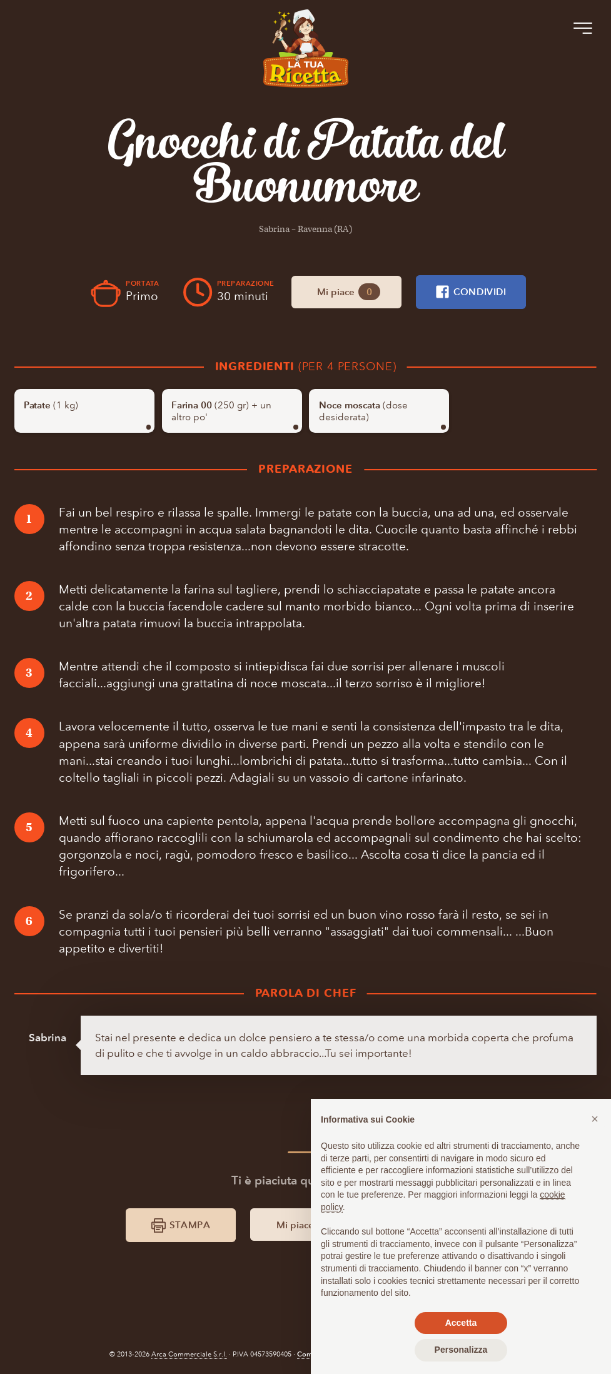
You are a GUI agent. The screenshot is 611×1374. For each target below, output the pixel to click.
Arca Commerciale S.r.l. (189, 1354)
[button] (595, 1119)
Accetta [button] (461, 1323)
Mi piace (348, 291)
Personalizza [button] (461, 1350)
